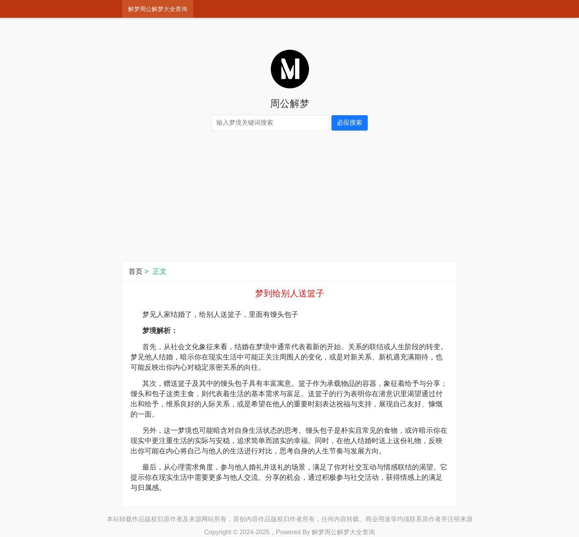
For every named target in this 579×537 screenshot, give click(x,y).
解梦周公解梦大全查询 (157, 9)
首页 (135, 271)
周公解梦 (289, 103)
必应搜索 (349, 122)
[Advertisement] (289, 198)
